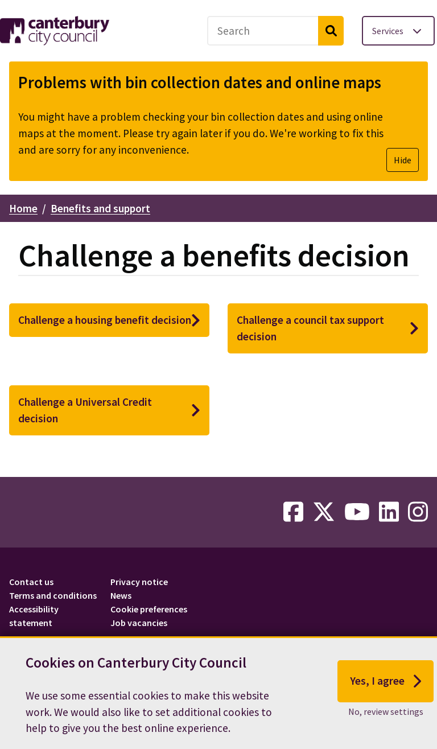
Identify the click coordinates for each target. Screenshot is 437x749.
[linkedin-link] (389, 512)
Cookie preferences (148, 609)
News (120, 595)
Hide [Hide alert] (402, 160)
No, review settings (385, 718)
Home (23, 208)
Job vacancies (138, 622)
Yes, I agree (385, 688)
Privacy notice (139, 581)
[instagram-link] (418, 512)
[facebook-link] (293, 512)
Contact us (31, 581)
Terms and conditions (53, 595)
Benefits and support (100, 208)
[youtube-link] (357, 512)
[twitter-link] (323, 512)
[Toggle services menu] (398, 31)
